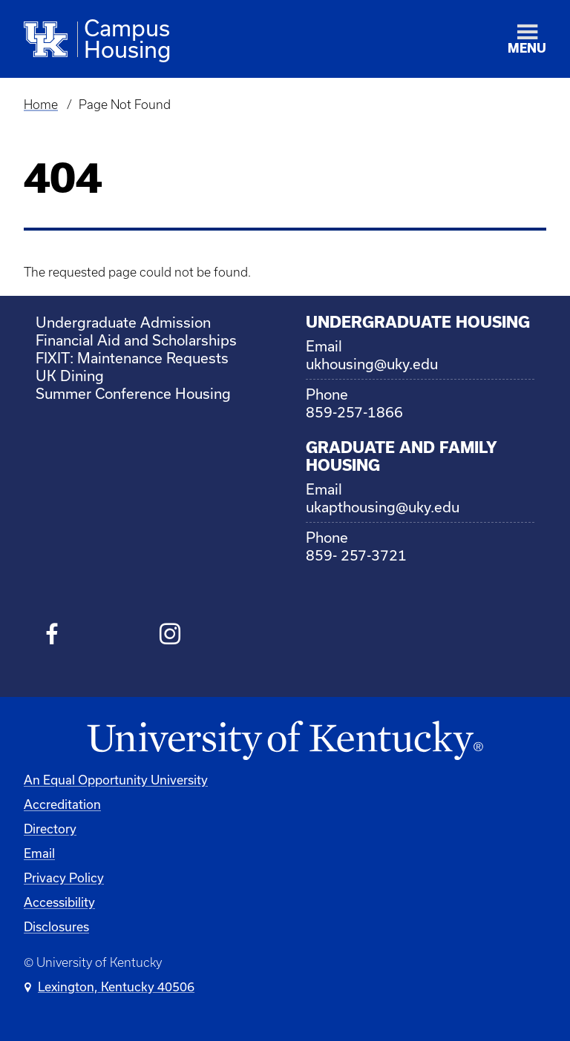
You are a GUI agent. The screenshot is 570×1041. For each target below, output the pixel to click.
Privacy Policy (64, 877)
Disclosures (56, 926)
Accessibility (59, 902)
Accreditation (62, 804)
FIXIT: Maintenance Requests (132, 357)
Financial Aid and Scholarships (136, 339)
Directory (50, 829)
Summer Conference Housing (133, 393)
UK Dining (70, 375)
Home (41, 104)
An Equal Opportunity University (116, 780)
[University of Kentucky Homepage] (285, 741)
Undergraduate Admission (123, 322)
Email (39, 853)
